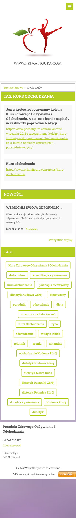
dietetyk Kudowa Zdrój (38, 363)
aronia (36, 343)
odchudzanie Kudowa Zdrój (38, 353)
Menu (69, 6)
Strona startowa (13, 87)
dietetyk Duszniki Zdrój (38, 382)
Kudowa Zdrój (56, 402)
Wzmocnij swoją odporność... (34, 207)
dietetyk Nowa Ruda (38, 373)
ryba (54, 324)
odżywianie (41, 304)
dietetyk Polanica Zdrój (38, 392)
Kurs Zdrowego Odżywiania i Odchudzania (38, 265)
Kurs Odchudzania (31, 324)
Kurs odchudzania (20, 163)
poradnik (19, 304)
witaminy (55, 343)
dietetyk (38, 412)
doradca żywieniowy (24, 402)
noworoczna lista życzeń (38, 314)
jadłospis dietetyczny (54, 285)
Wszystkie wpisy (60, 240)
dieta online (17, 275)
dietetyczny (58, 295)
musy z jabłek (50, 334)
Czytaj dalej (32, 229)
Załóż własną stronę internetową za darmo (34, 474)
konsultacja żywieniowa (50, 275)
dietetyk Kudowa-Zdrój (26, 295)
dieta (59, 304)
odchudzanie (24, 334)
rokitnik (19, 343)
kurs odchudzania (19, 285)
